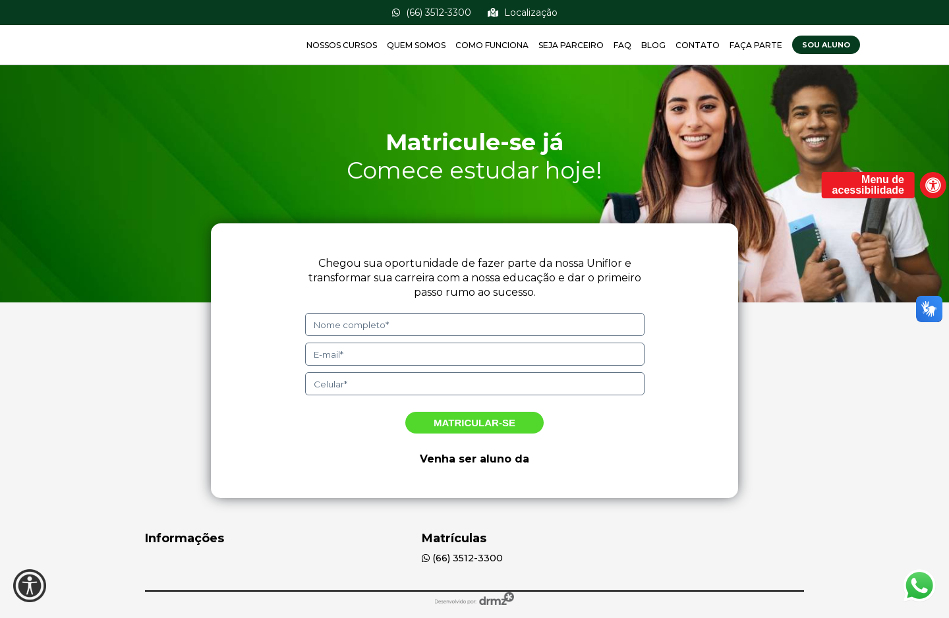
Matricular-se (474, 422)
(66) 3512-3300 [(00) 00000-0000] (462, 558)
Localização (523, 12)
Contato (698, 45)
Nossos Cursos (341, 45)
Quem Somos (416, 45)
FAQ (622, 45)
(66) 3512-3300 (431, 12)
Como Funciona (492, 45)
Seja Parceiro (571, 45)
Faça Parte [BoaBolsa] (756, 45)
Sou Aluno (826, 44)
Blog (653, 45)
